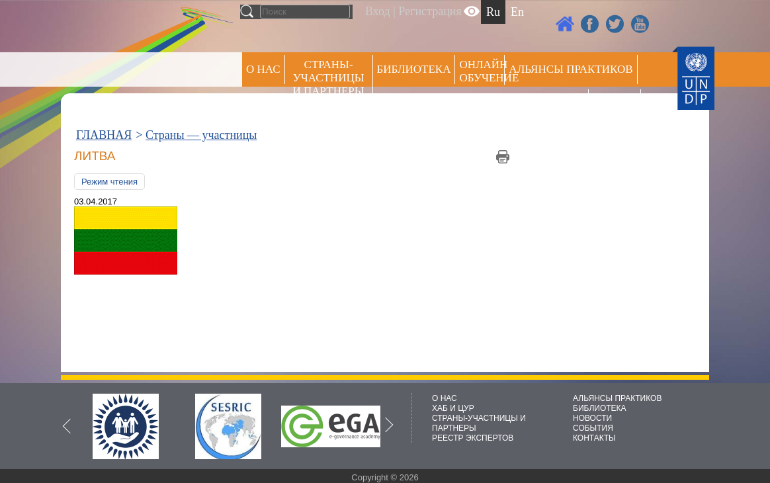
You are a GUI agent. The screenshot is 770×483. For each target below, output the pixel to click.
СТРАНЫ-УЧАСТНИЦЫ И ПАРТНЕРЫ (328, 77)
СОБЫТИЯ (593, 428)
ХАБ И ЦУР (453, 408)
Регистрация (429, 11)
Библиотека (414, 69)
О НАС (263, 69)
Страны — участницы (201, 135)
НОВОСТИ (592, 418)
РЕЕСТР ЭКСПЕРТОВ (617, 105)
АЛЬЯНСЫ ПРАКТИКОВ (617, 398)
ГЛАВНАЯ (104, 135)
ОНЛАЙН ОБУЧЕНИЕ (482, 71)
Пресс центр (546, 103)
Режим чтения (109, 182)
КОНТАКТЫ (594, 438)
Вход (377, 11)
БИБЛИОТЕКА (599, 408)
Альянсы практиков (570, 69)
